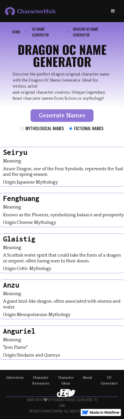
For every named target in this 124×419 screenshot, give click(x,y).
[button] (113, 11)
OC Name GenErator (40, 32)
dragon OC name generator (85, 32)
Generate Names (62, 115)
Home (16, 32)
